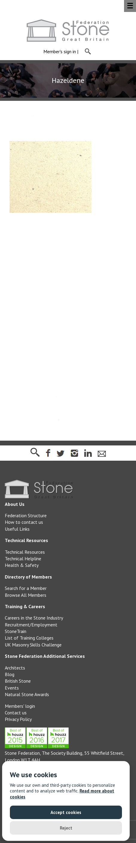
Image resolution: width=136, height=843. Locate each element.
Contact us (16, 713)
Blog (9, 674)
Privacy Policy (18, 719)
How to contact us (24, 522)
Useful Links (17, 529)
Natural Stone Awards (27, 694)
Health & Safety (22, 565)
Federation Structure (26, 515)
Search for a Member (26, 588)
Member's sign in (59, 52)
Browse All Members (25, 595)
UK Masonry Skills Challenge (33, 645)
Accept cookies (66, 812)
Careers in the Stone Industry (34, 618)
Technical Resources (25, 552)
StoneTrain (15, 631)
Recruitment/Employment (31, 625)
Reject (66, 828)
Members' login (20, 706)
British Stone (18, 681)
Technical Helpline (23, 559)
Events (12, 688)
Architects (15, 668)
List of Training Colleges (29, 638)
